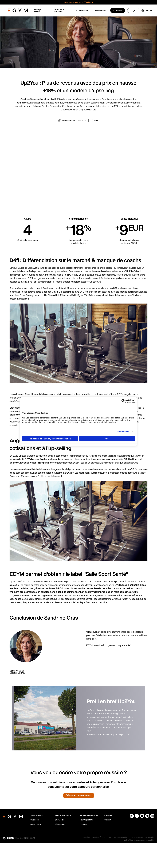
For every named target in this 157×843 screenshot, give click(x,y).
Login (133, 10)
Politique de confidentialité (117, 837)
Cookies (86, 837)
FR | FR (149, 10)
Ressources (100, 10)
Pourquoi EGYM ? (38, 10)
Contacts (117, 10)
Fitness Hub (60, 824)
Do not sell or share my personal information (50, 439)
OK (106, 439)
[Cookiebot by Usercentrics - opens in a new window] (123, 401)
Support (107, 819)
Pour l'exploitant (86, 819)
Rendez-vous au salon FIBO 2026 (78, 2)
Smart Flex (34, 819)
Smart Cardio (35, 824)
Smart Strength (36, 815)
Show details (123, 431)
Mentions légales (98, 837)
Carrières (108, 815)
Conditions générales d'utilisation (142, 837)
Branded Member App (64, 815)
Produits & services (59, 10)
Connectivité (82, 10)
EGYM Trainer (60, 819)
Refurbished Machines (89, 815)
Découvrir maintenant (78, 795)
